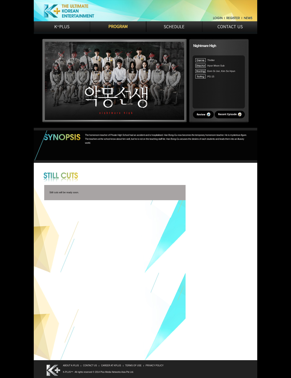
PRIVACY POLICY (155, 365)
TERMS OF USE (133, 365)
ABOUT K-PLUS (71, 365)
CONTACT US (90, 365)
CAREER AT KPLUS (111, 365)
